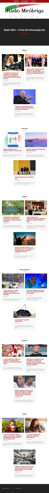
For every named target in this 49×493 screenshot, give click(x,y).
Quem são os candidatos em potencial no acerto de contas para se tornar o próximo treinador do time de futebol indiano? (35, 362)
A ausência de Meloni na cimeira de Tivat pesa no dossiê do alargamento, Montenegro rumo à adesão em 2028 (12, 75)
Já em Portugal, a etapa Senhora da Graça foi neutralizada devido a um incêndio (11, 292)
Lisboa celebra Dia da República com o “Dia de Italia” (12, 150)
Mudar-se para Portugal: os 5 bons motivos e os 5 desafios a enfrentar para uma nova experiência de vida (24, 249)
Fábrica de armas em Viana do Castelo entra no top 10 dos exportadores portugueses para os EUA (24, 468)
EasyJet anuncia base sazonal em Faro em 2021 (35, 150)
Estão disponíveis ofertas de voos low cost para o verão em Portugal (35, 292)
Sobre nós (16, 1)
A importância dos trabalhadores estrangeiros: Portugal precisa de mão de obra (35, 219)
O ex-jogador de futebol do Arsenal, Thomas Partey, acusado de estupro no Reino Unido (12, 361)
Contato (33, 1)
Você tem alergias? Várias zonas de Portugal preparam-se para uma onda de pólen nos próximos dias (12, 437)
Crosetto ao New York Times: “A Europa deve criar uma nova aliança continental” (24, 108)
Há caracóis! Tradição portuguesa (22, 320)
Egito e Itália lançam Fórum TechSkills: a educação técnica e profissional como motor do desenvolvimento (35, 71)
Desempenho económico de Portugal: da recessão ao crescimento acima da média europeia (12, 219)
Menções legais (25, 1)
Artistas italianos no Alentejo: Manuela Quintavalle (33, 436)
